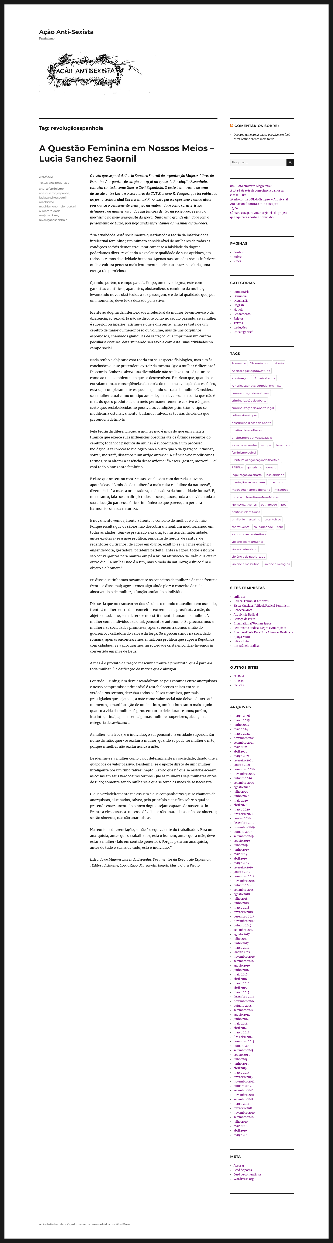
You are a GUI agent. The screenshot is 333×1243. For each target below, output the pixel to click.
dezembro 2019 (244, 823)
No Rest (239, 676)
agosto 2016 (242, 965)
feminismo (283, 445)
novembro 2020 (244, 774)
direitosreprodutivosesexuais (252, 437)
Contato (239, 252)
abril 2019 (240, 858)
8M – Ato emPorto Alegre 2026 (251, 186)
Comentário (242, 292)
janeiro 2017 (242, 952)
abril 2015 (240, 988)
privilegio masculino (246, 519)
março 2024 (242, 734)
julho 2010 (241, 1121)
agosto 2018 (242, 894)
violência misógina (277, 564)
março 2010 (241, 1135)
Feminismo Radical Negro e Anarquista (260, 628)
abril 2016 (240, 979)
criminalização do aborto (249, 400)
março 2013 (241, 1072)
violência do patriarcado (248, 556)
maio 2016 (241, 974)
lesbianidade (275, 474)
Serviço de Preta (244, 619)
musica (237, 497)
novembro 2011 (244, 1095)
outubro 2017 (242, 925)
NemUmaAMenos (244, 504)
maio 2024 (241, 729)
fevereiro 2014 (243, 1037)
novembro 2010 (244, 1113)
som (280, 526)
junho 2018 (241, 903)
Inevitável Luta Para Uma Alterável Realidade (263, 632)
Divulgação (241, 301)
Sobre (237, 257)
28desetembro (260, 363)
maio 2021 (240, 747)
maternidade (51, 211)
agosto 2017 (242, 934)
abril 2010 (240, 1130)
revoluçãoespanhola (53, 219)
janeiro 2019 (242, 872)
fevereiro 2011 (243, 1108)
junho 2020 (241, 796)
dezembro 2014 (244, 997)
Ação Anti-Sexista (66, 31)
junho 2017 (241, 943)
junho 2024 (241, 725)
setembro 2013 (243, 1050)
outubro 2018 (242, 885)
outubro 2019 (243, 832)
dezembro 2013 (244, 1041)
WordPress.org (244, 1179)
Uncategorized (59, 182)
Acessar (239, 1165)
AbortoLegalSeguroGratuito (251, 370)
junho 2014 (241, 1019)
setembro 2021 (244, 742)
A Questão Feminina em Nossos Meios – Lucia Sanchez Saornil (126, 153)
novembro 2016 (244, 956)
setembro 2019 (244, 836)
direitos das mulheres (247, 430)
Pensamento (242, 314)
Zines (237, 261)
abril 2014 (240, 1028)
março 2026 (242, 716)
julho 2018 (241, 899)
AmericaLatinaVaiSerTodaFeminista (256, 385)
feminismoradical (244, 452)
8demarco (239, 363)
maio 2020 (241, 800)
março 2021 (241, 756)
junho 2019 (241, 849)
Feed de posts (243, 1170)
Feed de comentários (248, 1174)
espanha (63, 193)
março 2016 (242, 983)
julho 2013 (240, 1059)
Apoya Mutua (242, 637)
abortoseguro (241, 378)
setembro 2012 (244, 1090)
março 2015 (241, 992)
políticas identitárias (246, 512)
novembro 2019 (244, 827)
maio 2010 (240, 1126)
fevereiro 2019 (243, 867)
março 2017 (241, 948)
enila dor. (240, 597)
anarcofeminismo (51, 188)
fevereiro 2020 (243, 814)
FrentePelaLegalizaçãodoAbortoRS (256, 460)
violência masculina (246, 564)
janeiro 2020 (242, 818)
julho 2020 (241, 791)
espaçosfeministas (244, 445)
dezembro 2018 (244, 876)
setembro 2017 (244, 930)
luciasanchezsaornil (53, 197)
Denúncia (240, 296)
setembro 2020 (244, 783)
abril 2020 (240, 805)
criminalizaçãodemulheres (250, 393)
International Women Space (252, 623)
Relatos (239, 318)
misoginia (281, 489)
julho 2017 (241, 939)
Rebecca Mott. (243, 610)
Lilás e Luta (241, 641)
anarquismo (47, 193)
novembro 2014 (244, 1001)
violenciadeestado (244, 549)
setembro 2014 (244, 1010)
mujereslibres (48, 215)
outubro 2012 (242, 1086)
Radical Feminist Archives (251, 601)
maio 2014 (240, 1023)
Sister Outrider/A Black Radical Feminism (261, 605)
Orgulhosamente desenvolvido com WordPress (99, 1224)
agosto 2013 (242, 1055)
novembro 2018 (244, 881)
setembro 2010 (244, 1117)
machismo (46, 202)
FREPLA (237, 467)
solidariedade (263, 526)
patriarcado (269, 504)
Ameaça (239, 681)
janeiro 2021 (242, 765)
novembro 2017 (244, 921)
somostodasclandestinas (249, 534)
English (239, 305)
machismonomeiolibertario (251, 489)
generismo (254, 467)
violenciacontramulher (247, 541)
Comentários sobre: (256, 126)
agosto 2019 (242, 841)
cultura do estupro (244, 415)
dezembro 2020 (244, 769)
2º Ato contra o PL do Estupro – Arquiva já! (259, 199)
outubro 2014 (242, 1006)
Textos (43, 182)
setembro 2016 (244, 961)
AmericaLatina (265, 378)
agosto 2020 (242, 787)
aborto (279, 363)
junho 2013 (241, 1063)
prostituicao (272, 519)
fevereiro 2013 (243, 1077)
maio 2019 (241, 854)
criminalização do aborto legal (253, 408)
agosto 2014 (242, 1014)
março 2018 (241, 907)
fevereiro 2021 (243, 760)
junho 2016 (241, 970)
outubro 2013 (242, 1046)
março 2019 (242, 863)
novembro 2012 (244, 1081)
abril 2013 (240, 1068)
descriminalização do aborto (251, 422)
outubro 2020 (243, 778)
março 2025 (242, 720)
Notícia (238, 309)
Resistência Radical (247, 646)
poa (283, 504)
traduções (240, 327)
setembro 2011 (243, 1099)
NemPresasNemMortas (262, 497)
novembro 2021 (244, 738)
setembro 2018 (244, 890)
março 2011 (241, 1104)
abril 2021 (240, 751)
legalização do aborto (247, 474)
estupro (266, 445)
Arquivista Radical (246, 614)
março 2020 (242, 809)
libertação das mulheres (248, 482)
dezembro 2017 (244, 916)
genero (271, 467)
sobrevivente (241, 526)
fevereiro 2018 (243, 912)
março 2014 (241, 1032)
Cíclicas (239, 685)
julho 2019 (241, 845)
